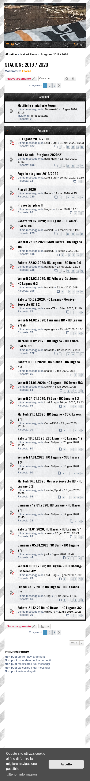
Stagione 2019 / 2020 (26, 64)
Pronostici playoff (30, 205)
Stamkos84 (51, 109)
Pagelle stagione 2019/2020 (38, 173)
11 (82, 255)
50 (68, 146)
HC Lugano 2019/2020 (33, 138)
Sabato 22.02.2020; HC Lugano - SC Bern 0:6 (49, 262)
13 (82, 270)
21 (73, 234)
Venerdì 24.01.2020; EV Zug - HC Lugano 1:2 (48, 398)
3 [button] (54, 86)
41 (82, 165)
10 (77, 255)
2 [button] (49, 86)
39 (73, 165)
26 (68, 197)
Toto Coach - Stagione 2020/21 (40, 154)
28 (77, 197)
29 (82, 197)
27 (73, 197)
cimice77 (49, 308)
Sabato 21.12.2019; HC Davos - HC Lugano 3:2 (50, 607)
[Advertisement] (45, 720)
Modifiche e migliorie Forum (37, 105)
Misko (48, 386)
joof (46, 554)
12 (77, 270)
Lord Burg (50, 142)
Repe (47, 193)
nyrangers (50, 158)
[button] (59, 85)
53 (82, 146)
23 (82, 234)
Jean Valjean (52, 442)
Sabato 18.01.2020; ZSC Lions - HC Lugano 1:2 (50, 438)
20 (68, 234)
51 (73, 146)
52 (77, 146)
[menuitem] (15, 44)
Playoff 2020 (27, 189)
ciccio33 (49, 230)
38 (68, 165)
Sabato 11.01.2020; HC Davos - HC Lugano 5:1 (50, 529)
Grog (47, 595)
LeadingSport (52, 490)
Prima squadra (38, 115)
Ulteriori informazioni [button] (22, 774)
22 (77, 234)
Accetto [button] (66, 764)
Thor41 (26, 71)
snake (48, 370)
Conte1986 (51, 423)
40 (77, 165)
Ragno (48, 209)
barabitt (49, 266)
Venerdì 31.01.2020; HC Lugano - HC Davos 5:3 (50, 382)
